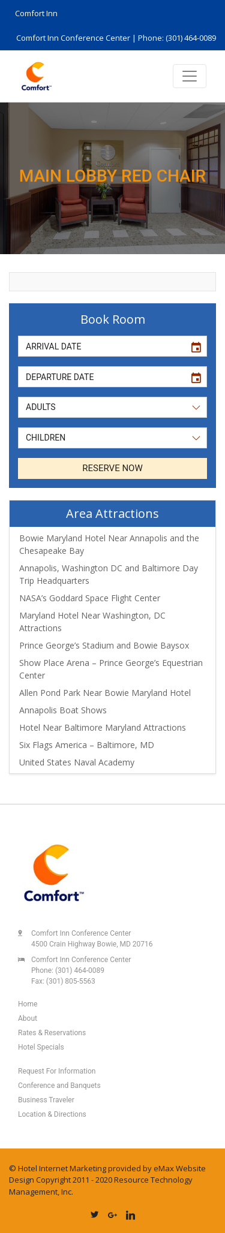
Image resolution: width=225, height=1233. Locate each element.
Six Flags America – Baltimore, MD (86, 744)
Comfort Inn (36, 13)
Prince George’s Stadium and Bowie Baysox (104, 645)
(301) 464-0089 (79, 970)
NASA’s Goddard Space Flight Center (89, 598)
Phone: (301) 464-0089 (177, 37)
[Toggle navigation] (189, 76)
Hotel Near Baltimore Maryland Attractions (102, 727)
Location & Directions (52, 1114)
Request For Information (56, 1071)
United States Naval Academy (76, 762)
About (27, 1018)
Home (27, 1004)
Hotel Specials (41, 1047)
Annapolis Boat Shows (63, 710)
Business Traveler (46, 1100)
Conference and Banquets (59, 1085)
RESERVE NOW (112, 468)
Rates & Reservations (52, 1033)
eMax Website (180, 1168)
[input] (101, 346)
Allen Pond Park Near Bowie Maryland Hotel (105, 692)
